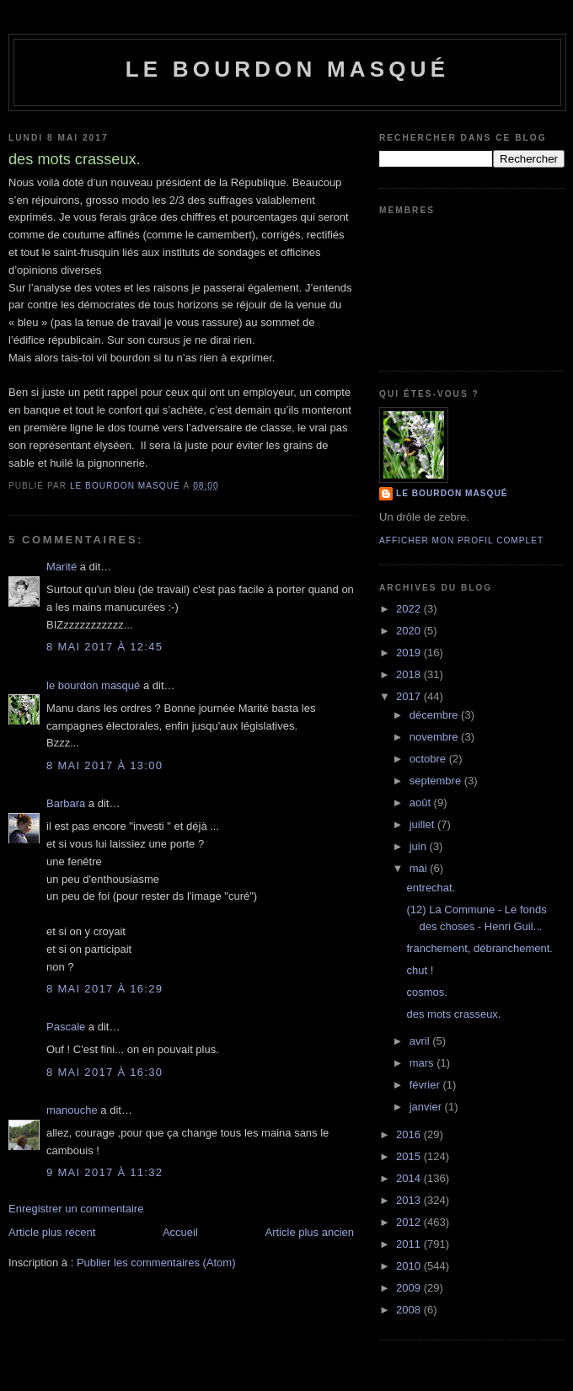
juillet (423, 824)
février (426, 1084)
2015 (410, 1156)
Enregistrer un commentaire (75, 1208)
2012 (410, 1222)
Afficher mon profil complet (461, 540)
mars (423, 1063)
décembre (435, 715)
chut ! (419, 970)
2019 (410, 652)
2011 (410, 1244)
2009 (410, 1287)
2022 (410, 608)
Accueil (180, 1232)
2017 (410, 696)
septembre (437, 780)
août (422, 802)
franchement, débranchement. (479, 948)
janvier (427, 1106)
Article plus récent (51, 1232)
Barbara (65, 803)
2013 (410, 1200)
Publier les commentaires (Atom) (156, 1262)
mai (420, 868)
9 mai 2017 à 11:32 (104, 1172)
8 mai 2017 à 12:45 (104, 646)
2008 (410, 1309)
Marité (61, 566)
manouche (72, 1110)
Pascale (65, 1026)
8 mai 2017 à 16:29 (104, 988)
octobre (429, 758)
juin (420, 846)
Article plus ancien (310, 1232)
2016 (410, 1134)
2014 (410, 1178)
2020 (410, 630)
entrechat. (430, 887)
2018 (410, 674)
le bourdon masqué (288, 69)
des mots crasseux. (453, 1014)
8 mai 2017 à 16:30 (104, 1072)
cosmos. (426, 992)
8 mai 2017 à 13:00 (104, 765)
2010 (410, 1266)
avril (421, 1041)
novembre (435, 736)
